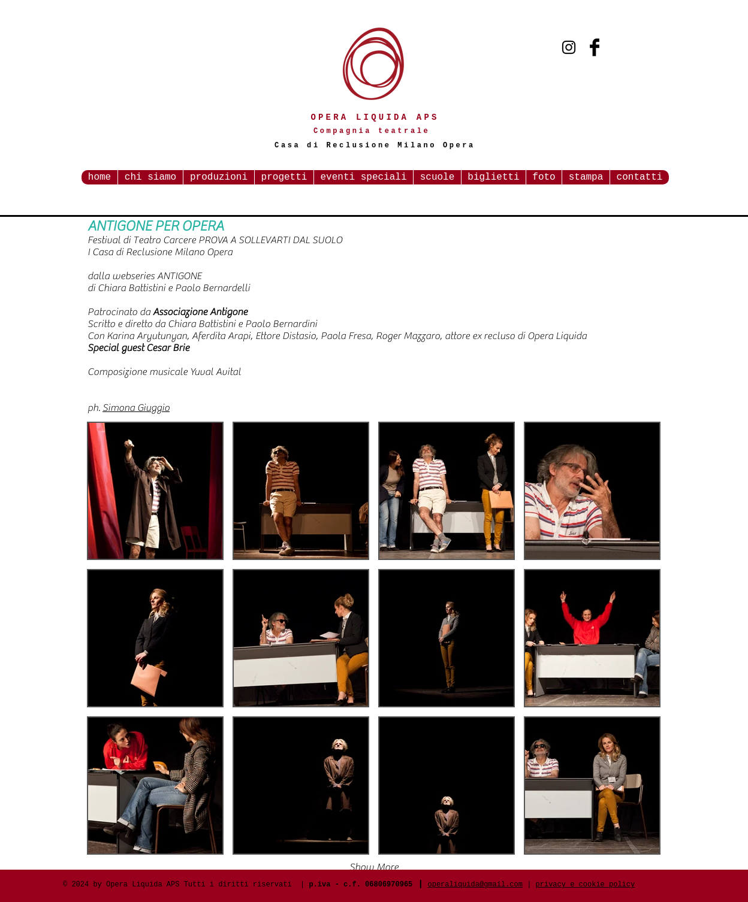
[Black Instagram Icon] (569, 47)
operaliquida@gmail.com (475, 884)
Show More (374, 867)
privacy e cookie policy (585, 884)
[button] (155, 491)
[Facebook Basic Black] (595, 47)
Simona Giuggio (136, 408)
